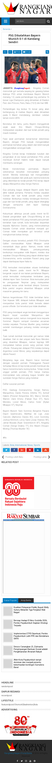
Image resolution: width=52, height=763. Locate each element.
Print (17, 52)
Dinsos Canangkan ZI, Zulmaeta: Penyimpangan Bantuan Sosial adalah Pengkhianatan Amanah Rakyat (31, 649)
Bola (12, 445)
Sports (37, 445)
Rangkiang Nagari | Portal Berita (18, 753)
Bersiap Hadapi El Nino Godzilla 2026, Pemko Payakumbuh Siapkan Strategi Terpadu (31, 623)
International (20, 445)
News (30, 445)
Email (26, 52)
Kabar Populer (10, 600)
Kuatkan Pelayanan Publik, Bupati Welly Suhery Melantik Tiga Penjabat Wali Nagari (31, 610)
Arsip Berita (26, 600)
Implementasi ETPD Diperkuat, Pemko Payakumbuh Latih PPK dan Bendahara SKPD (31, 636)
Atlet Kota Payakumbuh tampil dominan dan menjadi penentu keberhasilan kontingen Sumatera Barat (29, 664)
